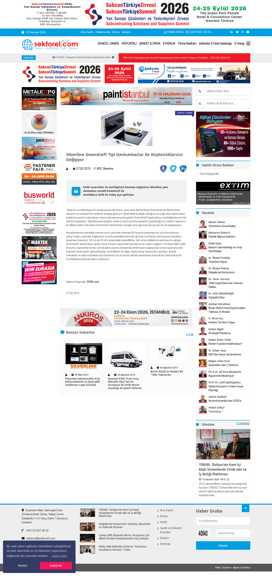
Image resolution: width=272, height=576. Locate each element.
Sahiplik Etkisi (217, 297)
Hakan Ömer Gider (220, 339)
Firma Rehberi (187, 43)
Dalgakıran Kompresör (222, 272)
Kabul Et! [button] (56, 565)
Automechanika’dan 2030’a (225, 400)
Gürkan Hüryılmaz (219, 304)
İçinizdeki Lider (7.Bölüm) (223, 365)
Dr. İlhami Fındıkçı (219, 257)
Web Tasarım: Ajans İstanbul (232, 568)
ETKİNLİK (169, 43)
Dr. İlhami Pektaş (219, 268)
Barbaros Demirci (219, 232)
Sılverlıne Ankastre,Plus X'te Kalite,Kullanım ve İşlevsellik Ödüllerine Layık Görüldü (82, 382)
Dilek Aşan (215, 243)
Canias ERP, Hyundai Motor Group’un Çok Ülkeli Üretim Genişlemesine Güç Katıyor (124, 537)
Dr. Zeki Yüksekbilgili (221, 293)
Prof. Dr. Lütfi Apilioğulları (225, 382)
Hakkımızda (103, 32)
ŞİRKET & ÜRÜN (149, 43)
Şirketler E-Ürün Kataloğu (215, 43)
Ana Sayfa (87, 32)
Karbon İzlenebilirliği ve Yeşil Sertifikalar (225, 249)
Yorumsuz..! (216, 411)
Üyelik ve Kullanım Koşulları (171, 530)
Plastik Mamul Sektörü (222, 236)
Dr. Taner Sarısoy (219, 279)
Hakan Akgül (216, 329)
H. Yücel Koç (216, 318)
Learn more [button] (59, 555)
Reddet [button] (22, 565)
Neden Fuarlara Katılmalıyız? (225, 343)
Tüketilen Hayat (219, 261)
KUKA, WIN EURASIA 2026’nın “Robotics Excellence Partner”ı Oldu (123, 548)
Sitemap (165, 544)
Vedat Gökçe (216, 407)
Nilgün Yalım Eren (219, 361)
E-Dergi (239, 43)
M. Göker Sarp (217, 350)
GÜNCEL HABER (108, 43)
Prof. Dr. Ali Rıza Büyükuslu (225, 372)
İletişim (126, 32)
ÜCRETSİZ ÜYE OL (199, 32)
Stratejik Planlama (219, 333)
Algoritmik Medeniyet (221, 375)
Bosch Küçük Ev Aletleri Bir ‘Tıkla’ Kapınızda (167, 374)
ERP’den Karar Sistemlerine (225, 354)
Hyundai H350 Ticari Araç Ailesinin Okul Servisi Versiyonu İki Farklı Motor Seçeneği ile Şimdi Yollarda (125, 384)
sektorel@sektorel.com (38, 538)
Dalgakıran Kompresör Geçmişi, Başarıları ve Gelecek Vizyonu (125, 526)
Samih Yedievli (217, 396)
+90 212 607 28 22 (35, 530)
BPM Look (93, 282)
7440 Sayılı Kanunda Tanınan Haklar (226, 285)
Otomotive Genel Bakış (222, 226)
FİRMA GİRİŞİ (173, 32)
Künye (116, 32)
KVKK (163, 522)
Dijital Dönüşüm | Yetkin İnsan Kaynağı (226, 388)
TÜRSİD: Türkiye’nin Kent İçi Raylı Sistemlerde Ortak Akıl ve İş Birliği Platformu (222, 469)
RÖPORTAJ (129, 43)
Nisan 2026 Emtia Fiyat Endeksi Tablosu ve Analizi (227, 310)
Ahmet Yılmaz (217, 222)
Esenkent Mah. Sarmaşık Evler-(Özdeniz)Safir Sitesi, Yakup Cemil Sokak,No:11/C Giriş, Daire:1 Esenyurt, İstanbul (45, 516)
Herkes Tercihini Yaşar (222, 322)
